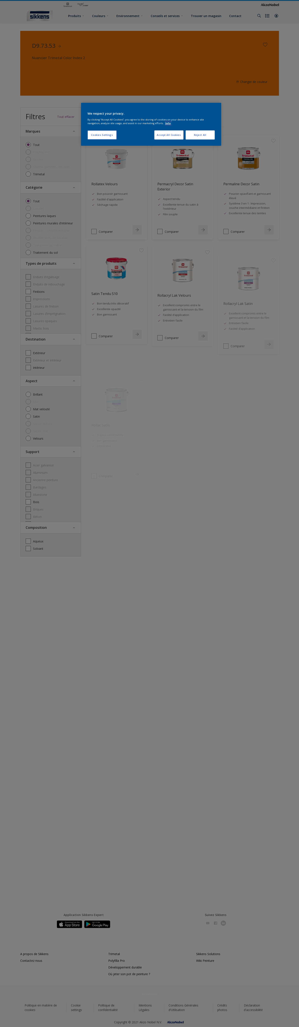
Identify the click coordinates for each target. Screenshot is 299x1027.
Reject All (200, 134)
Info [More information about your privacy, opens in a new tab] (168, 123)
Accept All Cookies (169, 134)
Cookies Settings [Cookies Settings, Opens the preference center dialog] (102, 134)
